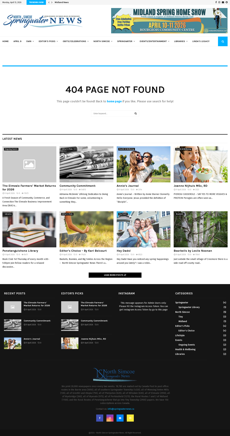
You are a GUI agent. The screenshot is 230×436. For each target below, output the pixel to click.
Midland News (62, 2)
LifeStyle (180, 335)
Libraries (179, 41)
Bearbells (180, 214)
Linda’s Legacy (201, 41)
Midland (182, 321)
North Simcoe (101, 41)
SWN (28, 41)
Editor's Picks (67, 149)
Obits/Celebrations (74, 41)
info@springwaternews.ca (121, 409)
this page (163, 309)
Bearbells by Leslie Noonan (193, 250)
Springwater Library (189, 307)
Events (178, 340)
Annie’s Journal (128, 186)
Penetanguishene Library (20, 250)
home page (114, 101)
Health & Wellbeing (126, 149)
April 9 (17, 41)
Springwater (124, 41)
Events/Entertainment (153, 41)
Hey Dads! (123, 214)
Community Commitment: (78, 186)
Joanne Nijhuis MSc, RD (190, 186)
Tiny (180, 316)
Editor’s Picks (47, 41)
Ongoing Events (11, 149)
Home (5, 41)
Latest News (12, 139)
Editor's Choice (186, 330)
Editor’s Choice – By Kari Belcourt (83, 250)
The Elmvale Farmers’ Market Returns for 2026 (37, 304)
